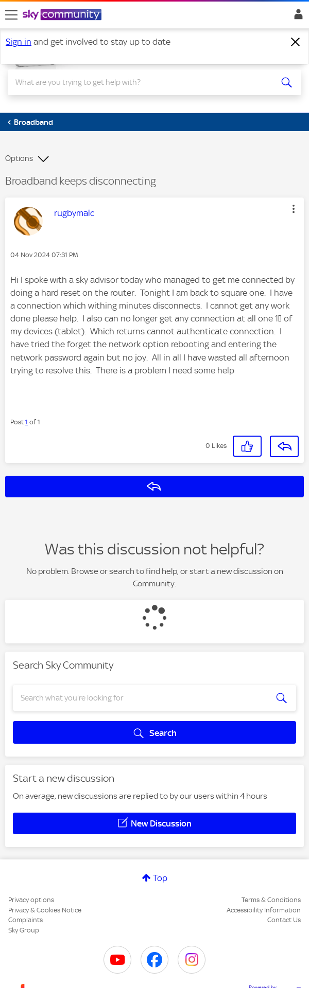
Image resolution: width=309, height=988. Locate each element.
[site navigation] (11, 15)
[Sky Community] (63, 15)
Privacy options (31, 900)
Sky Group (23, 930)
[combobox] (140, 82)
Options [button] (19, 158)
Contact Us (284, 920)
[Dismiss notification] (295, 42)
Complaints (25, 920)
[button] (293, 209)
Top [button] (160, 878)
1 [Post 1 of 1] (26, 422)
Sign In (296, 17)
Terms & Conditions (271, 900)
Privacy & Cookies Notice (44, 910)
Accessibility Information (264, 910)
